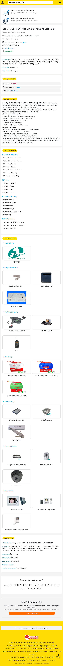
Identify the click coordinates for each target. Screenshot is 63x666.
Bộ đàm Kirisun (9, 192)
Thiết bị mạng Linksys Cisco (13, 212)
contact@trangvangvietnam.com (45, 660)
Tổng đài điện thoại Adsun (12, 170)
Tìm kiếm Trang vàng (17, 3)
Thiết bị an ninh (9, 219)
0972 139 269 (16, 42)
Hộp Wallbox (8, 206)
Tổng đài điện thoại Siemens (13, 158)
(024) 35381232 (11, 39)
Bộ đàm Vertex (9, 186)
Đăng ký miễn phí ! (32, 613)
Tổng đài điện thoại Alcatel (13, 161)
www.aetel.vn (9, 51)
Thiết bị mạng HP (10, 203)
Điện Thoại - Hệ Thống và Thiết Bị (30, 64)
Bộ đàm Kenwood (10, 183)
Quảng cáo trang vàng (22, 18)
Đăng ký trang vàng (22, 10)
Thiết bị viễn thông (10, 196)
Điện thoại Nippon (10, 164)
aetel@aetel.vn (9, 48)
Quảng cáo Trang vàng (41, 628)
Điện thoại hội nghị (10, 173)
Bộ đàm (7, 180)
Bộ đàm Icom (8, 189)
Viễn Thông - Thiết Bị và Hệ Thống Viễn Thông (43, 62)
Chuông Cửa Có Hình (9, 64)
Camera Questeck (10, 228)
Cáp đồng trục (9, 209)
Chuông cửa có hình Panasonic (14, 225)
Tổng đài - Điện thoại (11, 154)
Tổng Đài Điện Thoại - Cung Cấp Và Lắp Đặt (26, 59)
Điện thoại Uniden (10, 167)
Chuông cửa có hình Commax (14, 222)
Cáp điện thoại (9, 200)
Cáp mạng (7, 215)
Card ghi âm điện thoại (11, 176)
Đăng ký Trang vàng (23, 628)
